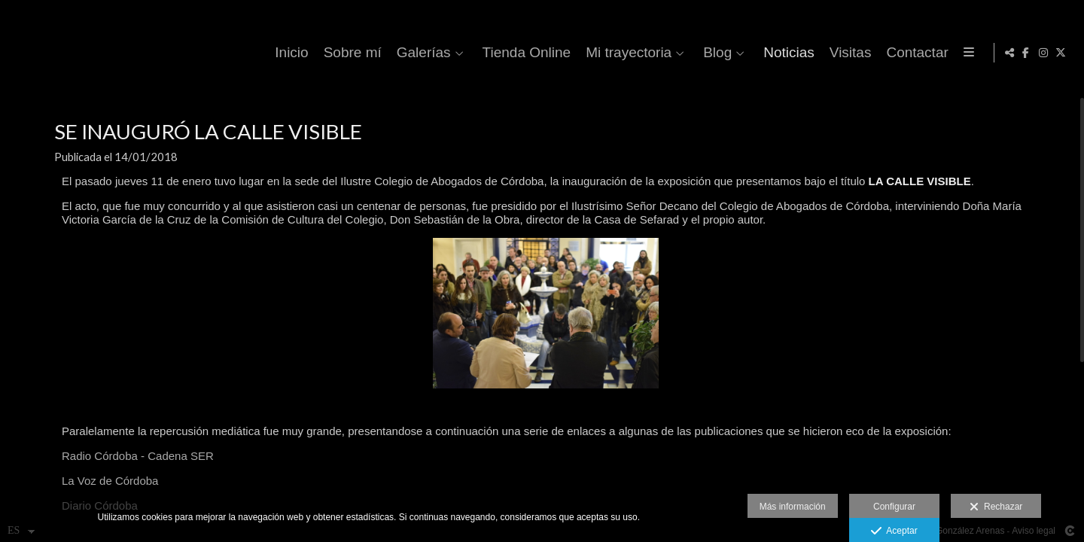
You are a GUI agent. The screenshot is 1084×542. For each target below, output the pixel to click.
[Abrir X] (1060, 52)
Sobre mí (426, 52)
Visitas (924, 52)
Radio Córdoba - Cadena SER (138, 470)
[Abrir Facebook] (1026, 52)
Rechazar (996, 507)
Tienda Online (600, 52)
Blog (792, 52)
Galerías (497, 52)
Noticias (863, 52)
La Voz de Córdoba (110, 495)
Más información (793, 506)
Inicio (365, 52)
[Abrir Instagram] (1043, 52)
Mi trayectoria (703, 52)
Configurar (894, 506)
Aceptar (894, 531)
